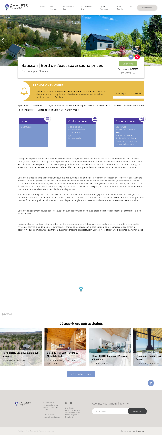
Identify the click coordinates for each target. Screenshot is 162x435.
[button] (159, 40)
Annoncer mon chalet (86, 7)
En (126, 6)
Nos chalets (56, 7)
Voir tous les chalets (81, 374)
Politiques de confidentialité (28, 431)
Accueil (45, 6)
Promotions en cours (69, 7)
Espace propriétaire (102, 7)
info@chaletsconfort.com (51, 417)
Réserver (127, 64)
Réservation (142, 7)
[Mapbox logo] (6, 314)
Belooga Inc (140, 431)
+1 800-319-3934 (49, 415)
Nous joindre (116, 7)
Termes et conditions (46, 431)
